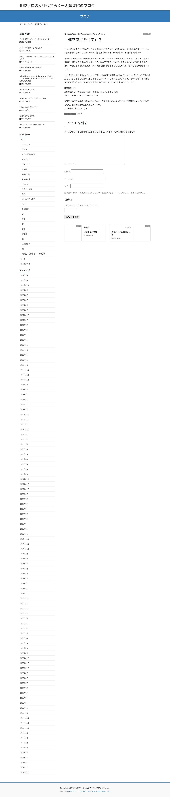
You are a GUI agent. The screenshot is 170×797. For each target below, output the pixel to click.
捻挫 (23, 204)
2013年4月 (24, 459)
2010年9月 (24, 613)
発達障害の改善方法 (26, 116)
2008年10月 (24, 728)
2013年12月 (24, 429)
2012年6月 (24, 509)
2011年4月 (24, 578)
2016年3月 (24, 355)
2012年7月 (24, 504)
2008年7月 (24, 742)
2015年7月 (24, 394)
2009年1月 (24, 713)
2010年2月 (24, 648)
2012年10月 (24, 489)
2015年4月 (24, 409)
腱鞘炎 (24, 234)
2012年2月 (24, 529)
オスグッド (26, 159)
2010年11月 (24, 603)
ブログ (146, 34)
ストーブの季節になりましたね (30, 48)
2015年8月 (24, 389)
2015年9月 (24, 384)
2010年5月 (24, 633)
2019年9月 (24, 280)
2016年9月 (24, 335)
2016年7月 (24, 340)
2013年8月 (24, 439)
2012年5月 (24, 514)
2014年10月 (24, 419)
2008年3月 (24, 757)
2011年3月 (24, 583)
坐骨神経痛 (26, 179)
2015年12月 (24, 370)
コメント (69, 164)
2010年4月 (24, 638)
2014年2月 (24, 424)
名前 (67, 171)
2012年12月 (24, 479)
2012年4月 (24, 519)
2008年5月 (24, 752)
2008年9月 (24, 733)
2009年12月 (24, 658)
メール (68, 178)
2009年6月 (24, 688)
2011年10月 (24, 549)
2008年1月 (24, 767)
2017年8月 (24, 325)
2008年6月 (24, 747)
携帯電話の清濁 (90, 232)
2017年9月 (24, 320)
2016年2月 (24, 360)
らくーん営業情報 (28, 154)
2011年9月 (24, 553)
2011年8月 (24, 558)
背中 (23, 219)
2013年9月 (24, 434)
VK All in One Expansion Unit (100, 791)
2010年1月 (24, 653)
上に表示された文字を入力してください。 (82, 205)
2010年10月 (24, 608)
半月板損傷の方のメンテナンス (31, 67)
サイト (67, 185)
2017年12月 (24, 315)
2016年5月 (24, 345)
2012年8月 (24, 499)
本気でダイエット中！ (27, 89)
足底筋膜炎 (26, 244)
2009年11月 (24, 663)
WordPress (71, 791)
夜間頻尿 (25, 184)
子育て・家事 (27, 189)
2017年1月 (24, 330)
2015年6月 (24, 399)
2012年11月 (24, 484)
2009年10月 (24, 668)
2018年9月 (24, 290)
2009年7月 (24, 683)
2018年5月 (24, 305)
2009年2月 (24, 708)
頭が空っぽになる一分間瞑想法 (33, 254)
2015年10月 (24, 379)
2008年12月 (24, 718)
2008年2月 (24, 762)
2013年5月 (24, 454)
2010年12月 (24, 598)
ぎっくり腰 (26, 144)
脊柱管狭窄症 (25, 263)
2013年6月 (24, 449)
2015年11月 (24, 375)
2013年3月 (24, 464)
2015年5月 (24, 404)
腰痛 (23, 229)
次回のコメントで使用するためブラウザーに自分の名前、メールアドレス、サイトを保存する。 (107, 192)
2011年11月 (24, 544)
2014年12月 (24, 414)
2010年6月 (24, 628)
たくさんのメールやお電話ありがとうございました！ (36, 57)
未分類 (22, 259)
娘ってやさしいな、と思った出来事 (32, 98)
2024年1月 (24, 275)
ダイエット (26, 164)
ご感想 (24, 149)
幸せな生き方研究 (28, 199)
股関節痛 (25, 209)
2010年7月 (24, 623)
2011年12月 (24, 539)
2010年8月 (24, 618)
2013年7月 (24, 444)
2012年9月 (24, 494)
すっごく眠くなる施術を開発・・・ (32, 124)
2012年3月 (24, 524)
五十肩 (24, 169)
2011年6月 (24, 568)
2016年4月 (24, 350)
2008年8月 (24, 738)
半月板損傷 (26, 174)
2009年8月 (24, 678)
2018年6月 (24, 300)
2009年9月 (24, 673)
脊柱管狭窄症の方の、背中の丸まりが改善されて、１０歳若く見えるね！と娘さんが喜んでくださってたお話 (36, 78)
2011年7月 (24, 563)
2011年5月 (24, 573)
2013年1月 (24, 474)
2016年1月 (24, 365)
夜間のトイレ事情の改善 (121, 233)
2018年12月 (24, 285)
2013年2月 (24, 469)
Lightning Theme (84, 791)
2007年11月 (24, 772)
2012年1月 (24, 534)
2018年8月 (24, 295)
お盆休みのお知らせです (28, 107)
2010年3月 (24, 643)
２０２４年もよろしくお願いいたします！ (35, 39)
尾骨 (23, 194)
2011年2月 (24, 588)
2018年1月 (24, 310)
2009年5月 (24, 693)
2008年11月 (24, 723)
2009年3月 (24, 703)
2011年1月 (24, 593)
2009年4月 (24, 698)
